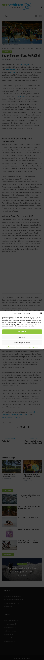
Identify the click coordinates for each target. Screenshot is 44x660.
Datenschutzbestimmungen (23, 347)
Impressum (35, 347)
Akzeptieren (22, 332)
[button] (41, 313)
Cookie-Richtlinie (10, 347)
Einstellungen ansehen (22, 343)
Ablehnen (22, 337)
